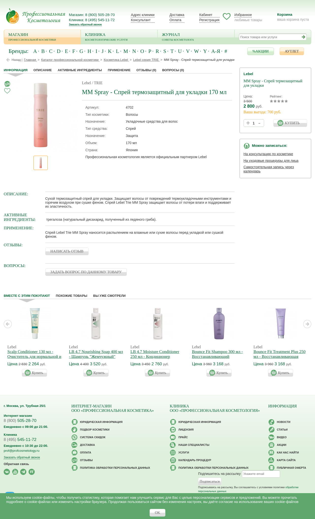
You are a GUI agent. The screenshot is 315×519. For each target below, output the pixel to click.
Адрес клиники (143, 15)
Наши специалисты (193, 444)
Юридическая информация (101, 421)
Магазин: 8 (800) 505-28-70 (92, 15)
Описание (42, 70)
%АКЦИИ (260, 51)
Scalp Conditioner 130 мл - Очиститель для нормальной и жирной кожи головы (34, 356)
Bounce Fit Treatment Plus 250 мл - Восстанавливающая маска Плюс (279, 356)
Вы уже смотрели (109, 296)
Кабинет (205, 15)
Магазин (42, 37)
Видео (282, 437)
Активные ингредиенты (80, 70)
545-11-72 (20, 439)
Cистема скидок (92, 437)
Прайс (183, 437)
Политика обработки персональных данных (115, 467)
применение (119, 70)
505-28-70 (20, 420)
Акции (281, 444)
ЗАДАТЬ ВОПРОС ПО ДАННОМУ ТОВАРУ (86, 272)
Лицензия (186, 429)
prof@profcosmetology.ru (21, 450)
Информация (16, 70)
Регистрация (209, 20)
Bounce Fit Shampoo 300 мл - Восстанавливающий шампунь (217, 356)
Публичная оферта (291, 467)
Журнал (196, 37)
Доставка (177, 15)
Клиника (119, 37)
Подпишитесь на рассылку (219, 473)
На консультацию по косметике (268, 154)
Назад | (17, 60)
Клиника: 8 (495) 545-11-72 (92, 20)
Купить (37, 373)
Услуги (183, 452)
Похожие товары (71, 296)
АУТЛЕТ (292, 51)
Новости (283, 421)
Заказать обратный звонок (85, 24)
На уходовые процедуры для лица (271, 161)
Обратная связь (16, 464)
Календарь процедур (194, 460)
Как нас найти (288, 452)
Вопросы (173, 70)
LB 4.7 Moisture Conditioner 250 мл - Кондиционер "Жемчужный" (154, 356)
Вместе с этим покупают (27, 296)
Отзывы (146, 70)
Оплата (175, 20)
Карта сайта (286, 460)
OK (157, 513)
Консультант (141, 20)
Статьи (282, 429)
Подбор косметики (95, 429)
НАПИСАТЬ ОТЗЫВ (66, 251)
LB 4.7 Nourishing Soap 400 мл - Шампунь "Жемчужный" (96, 354)
